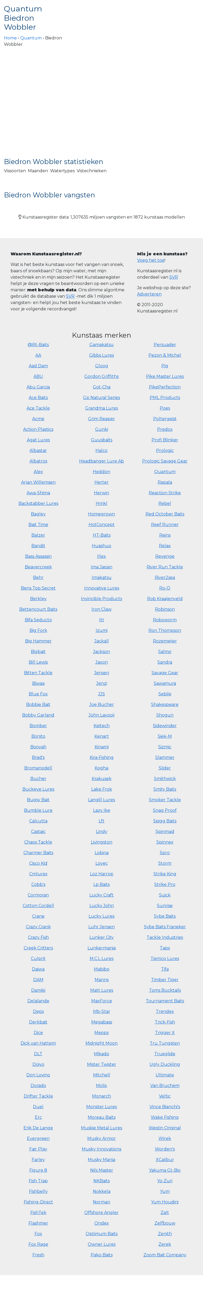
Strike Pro (164, 884)
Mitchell (101, 1074)
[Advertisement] (101, 108)
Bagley (38, 514)
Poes (165, 408)
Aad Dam (38, 365)
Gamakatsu (101, 344)
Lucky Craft (101, 895)
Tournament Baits (165, 1000)
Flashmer (38, 1223)
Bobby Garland (38, 715)
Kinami (102, 746)
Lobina (102, 852)
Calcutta (38, 820)
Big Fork (38, 630)
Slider (165, 768)
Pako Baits (102, 1254)
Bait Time (38, 524)
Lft (101, 820)
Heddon (101, 471)
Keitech (102, 725)
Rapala (165, 482)
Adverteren (149, 294)
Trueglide (164, 1053)
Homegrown (101, 514)
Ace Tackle (38, 408)
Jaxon (101, 662)
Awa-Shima (38, 492)
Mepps (101, 1032)
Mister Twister (101, 1064)
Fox (38, 1233)
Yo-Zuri (164, 1180)
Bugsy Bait (38, 799)
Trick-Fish (165, 1022)
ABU (38, 376)
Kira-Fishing (102, 757)
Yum (165, 1191)
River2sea (165, 577)
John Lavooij (101, 715)
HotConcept (102, 524)
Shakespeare (164, 704)
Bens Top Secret (38, 588)
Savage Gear (165, 672)
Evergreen (38, 1138)
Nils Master (101, 1170)
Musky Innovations (101, 1149)
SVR (70, 296)
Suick (165, 895)
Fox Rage (38, 1244)
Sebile (164, 693)
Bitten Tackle (38, 672)
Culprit (38, 958)
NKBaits (101, 1180)
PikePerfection (165, 386)
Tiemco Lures (165, 958)
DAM (38, 979)
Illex (101, 556)
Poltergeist (165, 418)
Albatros (38, 461)
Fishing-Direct (38, 1201)
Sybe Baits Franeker (165, 926)
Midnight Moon (101, 1043)
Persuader (165, 344)
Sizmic (164, 746)
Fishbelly (38, 1191)
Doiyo (38, 1064)
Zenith (165, 1233)
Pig (164, 365)
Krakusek (102, 778)
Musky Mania (101, 1159)
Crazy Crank (38, 926)
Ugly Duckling (164, 1064)
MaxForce (101, 1000)
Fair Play (38, 1149)
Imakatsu (102, 577)
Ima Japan (101, 566)
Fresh (38, 1254)
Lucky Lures (101, 916)
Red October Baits (165, 514)
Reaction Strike (165, 492)
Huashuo (101, 545)
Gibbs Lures (101, 355)
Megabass (101, 1022)
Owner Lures (101, 1244)
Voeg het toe (151, 260)
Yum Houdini (164, 1201)
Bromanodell (38, 768)
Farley (38, 1159)
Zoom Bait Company (164, 1254)
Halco (101, 450)
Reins (165, 535)
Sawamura (165, 683)
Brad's (38, 757)
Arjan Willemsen (38, 482)
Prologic (165, 450)
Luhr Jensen (101, 926)
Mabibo (101, 969)
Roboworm (165, 619)
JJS (101, 693)
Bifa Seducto (38, 619)
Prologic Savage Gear (164, 461)
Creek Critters (38, 947)
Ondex (101, 1223)
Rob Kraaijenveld (165, 598)
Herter (101, 482)
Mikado (101, 1053)
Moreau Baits (101, 1117)
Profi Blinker (165, 439)
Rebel (164, 503)
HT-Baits (101, 535)
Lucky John (101, 905)
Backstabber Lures (38, 503)
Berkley (38, 598)
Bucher (38, 778)
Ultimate (165, 1074)
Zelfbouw (164, 1223)
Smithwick (165, 778)
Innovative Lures (101, 588)
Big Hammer (38, 641)
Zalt (165, 1212)
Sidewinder (165, 725)
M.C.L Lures (101, 958)
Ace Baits (38, 397)
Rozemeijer (165, 641)
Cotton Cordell (38, 905)
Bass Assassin (38, 556)
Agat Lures (38, 439)
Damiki (38, 990)
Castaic (38, 831)
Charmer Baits (38, 852)
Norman (101, 1201)
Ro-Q (164, 588)
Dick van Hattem (38, 1043)
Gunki (101, 429)
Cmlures (38, 873)
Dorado (38, 1085)
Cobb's (38, 884)
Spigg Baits (164, 820)
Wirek (164, 1138)
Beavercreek (38, 566)
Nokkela (101, 1191)
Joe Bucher (101, 704)
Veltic (165, 1096)
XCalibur (165, 1159)
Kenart (101, 736)
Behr (38, 577)
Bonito (38, 736)
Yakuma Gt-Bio (165, 1170)
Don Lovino (38, 1074)
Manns (102, 979)
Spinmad (165, 831)
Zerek (164, 1244)
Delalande (38, 1000)
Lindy (101, 831)
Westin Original (165, 1127)
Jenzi (101, 683)
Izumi (102, 630)
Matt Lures (101, 990)
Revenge (165, 556)
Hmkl (101, 503)
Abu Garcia (38, 386)
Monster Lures (101, 1106)
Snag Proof (165, 810)
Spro (165, 852)
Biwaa (38, 683)
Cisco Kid (38, 863)
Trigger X (165, 1032)
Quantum (31, 37)
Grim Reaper (101, 418)
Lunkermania (102, 947)
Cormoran (38, 895)
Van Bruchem (165, 1085)
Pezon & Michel (164, 355)
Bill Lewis (38, 662)
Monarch (101, 1096)
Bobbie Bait (38, 704)
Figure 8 (38, 1170)
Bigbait (38, 651)
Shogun (164, 715)
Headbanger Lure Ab (101, 461)
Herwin (101, 492)
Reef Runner (165, 524)
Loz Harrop (101, 873)
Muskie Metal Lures (101, 1127)
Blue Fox (38, 693)
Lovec (101, 863)
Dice (38, 1032)
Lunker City (101, 937)
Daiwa (38, 969)
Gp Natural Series (101, 397)
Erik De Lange (38, 1127)
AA (38, 355)
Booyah (38, 746)
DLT (38, 1053)
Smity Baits (164, 789)
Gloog (101, 365)
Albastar (38, 450)
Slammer (165, 757)
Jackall (101, 641)
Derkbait (38, 1022)
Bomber (38, 725)
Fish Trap (38, 1180)
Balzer (38, 535)
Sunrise (165, 905)
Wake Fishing (165, 1117)
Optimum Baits (102, 1233)
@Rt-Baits (38, 344)
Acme (38, 418)
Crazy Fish (38, 937)
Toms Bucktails (165, 990)
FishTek (38, 1212)
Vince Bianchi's (164, 1106)
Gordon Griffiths (101, 376)
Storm (164, 863)
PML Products (165, 397)
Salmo (164, 651)
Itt (101, 619)
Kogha (101, 768)
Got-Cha (101, 386)
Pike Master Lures (165, 376)
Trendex (165, 1011)
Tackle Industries (165, 937)
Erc (38, 1117)
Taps (165, 947)
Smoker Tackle (165, 799)
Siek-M (165, 736)
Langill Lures (101, 799)
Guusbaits (101, 439)
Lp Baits (101, 884)
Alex (38, 471)
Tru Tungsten (165, 1043)
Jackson (101, 651)
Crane (38, 916)
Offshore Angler (101, 1212)
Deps (38, 1011)
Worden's (165, 1149)
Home (10, 37)
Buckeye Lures (38, 789)
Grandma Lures (101, 408)
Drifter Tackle (38, 1096)
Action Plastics (38, 429)
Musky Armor (101, 1138)
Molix (101, 1085)
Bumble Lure (38, 810)
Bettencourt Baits (38, 609)
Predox (165, 429)
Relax (165, 545)
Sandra (164, 662)
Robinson (165, 609)
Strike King (164, 873)
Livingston (101, 842)
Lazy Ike (101, 810)
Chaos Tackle (38, 842)
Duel (38, 1106)
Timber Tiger (164, 979)
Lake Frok (101, 789)
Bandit (38, 545)
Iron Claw (101, 609)
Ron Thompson (164, 630)
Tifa (165, 969)
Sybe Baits (165, 916)
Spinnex (164, 842)
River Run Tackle (165, 566)
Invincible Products (101, 598)
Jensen (101, 672)
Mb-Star (101, 1011)
